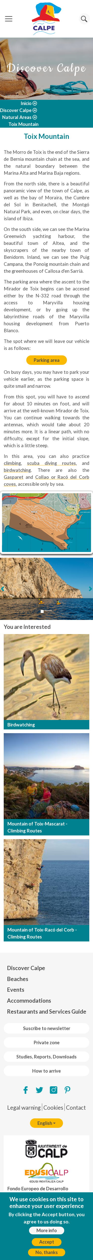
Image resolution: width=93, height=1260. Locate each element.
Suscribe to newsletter (46, 1028)
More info (46, 1230)
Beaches (17, 979)
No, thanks (46, 1252)
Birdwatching (21, 724)
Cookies (53, 1107)
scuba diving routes (51, 463)
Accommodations (29, 1000)
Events (15, 989)
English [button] (44, 1123)
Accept (46, 1242)
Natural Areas (16, 117)
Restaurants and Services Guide (46, 1011)
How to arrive (46, 1071)
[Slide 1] (42, 611)
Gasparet (13, 477)
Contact (76, 1107)
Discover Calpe (15, 110)
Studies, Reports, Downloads (46, 1056)
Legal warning (24, 1107)
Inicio (26, 103)
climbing (12, 463)
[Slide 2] (48, 610)
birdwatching (17, 470)
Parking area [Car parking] (47, 360)
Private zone (47, 1042)
